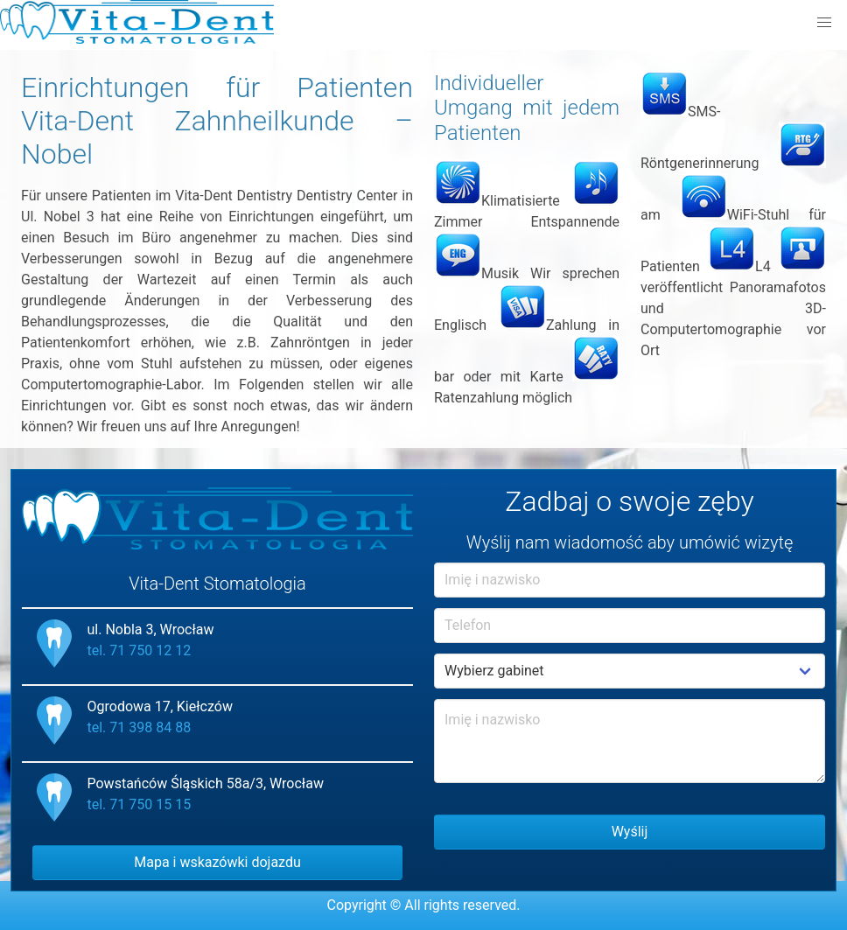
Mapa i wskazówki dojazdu (217, 862)
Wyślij (630, 831)
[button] (824, 22)
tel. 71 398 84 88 (140, 727)
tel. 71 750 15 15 (140, 804)
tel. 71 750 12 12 (140, 650)
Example (629, 671)
